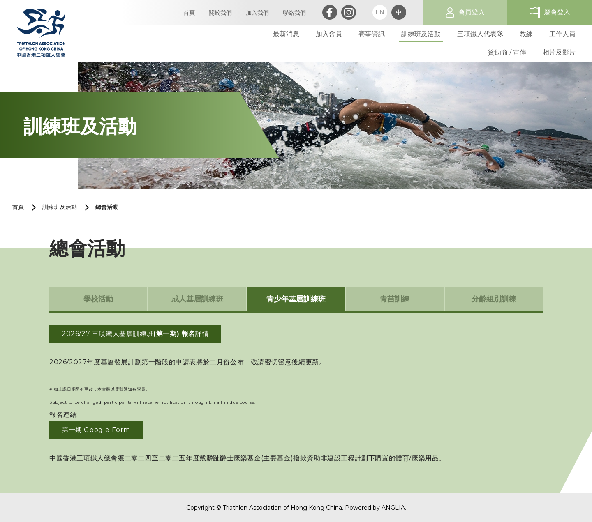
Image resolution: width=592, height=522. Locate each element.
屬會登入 (557, 12)
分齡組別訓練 (494, 299)
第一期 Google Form (96, 430)
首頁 (18, 207)
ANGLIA (393, 507)
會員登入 (471, 12)
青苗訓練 (394, 299)
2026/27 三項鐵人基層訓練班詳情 (135, 334)
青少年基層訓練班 (296, 299)
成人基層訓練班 (197, 299)
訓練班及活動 (59, 207)
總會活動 (106, 207)
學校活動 (98, 299)
